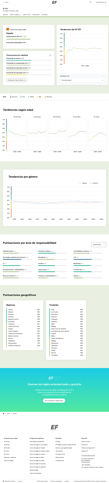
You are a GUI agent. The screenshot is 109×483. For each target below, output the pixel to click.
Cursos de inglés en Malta (37, 457)
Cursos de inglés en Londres (37, 454)
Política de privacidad (42, 481)
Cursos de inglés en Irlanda (37, 460)
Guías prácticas (60, 457)
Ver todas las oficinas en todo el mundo (92, 467)
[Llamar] (100, 2)
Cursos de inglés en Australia (38, 463)
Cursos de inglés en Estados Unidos (39, 451)
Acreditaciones (60, 460)
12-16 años (7, 441)
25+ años (6, 451)
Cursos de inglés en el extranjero (39, 444)
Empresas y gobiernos (10, 457)
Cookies (67, 481)
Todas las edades (8, 460)
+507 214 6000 (85, 465)
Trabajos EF (84, 451)
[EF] (54, 2)
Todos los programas (35, 473)
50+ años (6, 454)
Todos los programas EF (88, 448)
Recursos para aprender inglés (64, 448)
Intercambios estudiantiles (37, 441)
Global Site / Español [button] (9, 481)
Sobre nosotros (85, 441)
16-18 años (7, 444)
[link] (10, 10)
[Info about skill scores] (50, 55)
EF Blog (58, 441)
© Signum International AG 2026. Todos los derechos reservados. (90, 481)
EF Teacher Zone (60, 454)
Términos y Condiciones (56, 481)
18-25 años (7, 448)
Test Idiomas (59, 451)
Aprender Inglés (34, 470)
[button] (6, 2)
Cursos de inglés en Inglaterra (38, 467)
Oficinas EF (84, 444)
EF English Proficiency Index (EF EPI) (66, 444)
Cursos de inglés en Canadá (37, 448)
